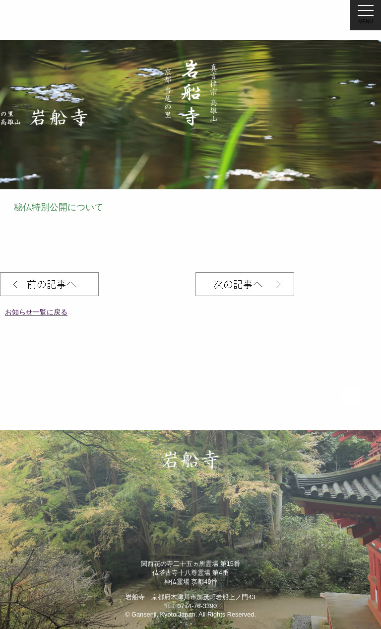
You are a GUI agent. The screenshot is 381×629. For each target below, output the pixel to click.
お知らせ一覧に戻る (36, 312)
